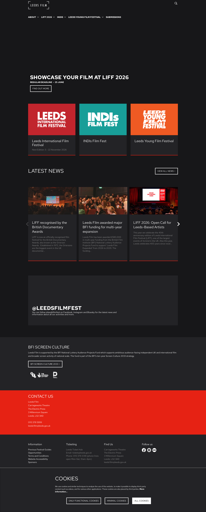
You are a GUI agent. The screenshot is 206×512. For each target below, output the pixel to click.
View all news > (166, 171)
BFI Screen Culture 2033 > (45, 364)
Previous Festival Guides (39, 464)
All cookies (142, 500)
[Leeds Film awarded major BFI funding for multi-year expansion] (103, 200)
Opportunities (34, 467)
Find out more (40, 88)
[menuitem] (113, 17)
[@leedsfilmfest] (103, 300)
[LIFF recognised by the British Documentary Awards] (52, 200)
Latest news (46, 170)
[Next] (179, 224)
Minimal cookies (116, 500)
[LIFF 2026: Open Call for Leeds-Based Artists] (153, 200)
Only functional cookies (84, 500)
